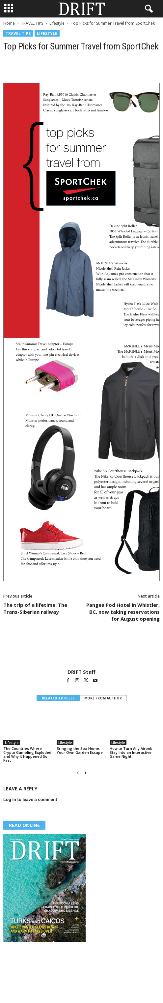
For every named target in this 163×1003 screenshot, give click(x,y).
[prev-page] (78, 773)
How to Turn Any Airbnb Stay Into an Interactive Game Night (131, 752)
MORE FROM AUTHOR (103, 698)
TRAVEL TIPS (32, 23)
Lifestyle (57, 23)
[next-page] (85, 773)
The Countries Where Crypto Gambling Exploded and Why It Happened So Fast (27, 754)
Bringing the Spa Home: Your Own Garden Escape (80, 750)
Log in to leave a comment (30, 799)
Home (9, 23)
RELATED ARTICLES (58, 698)
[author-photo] (81, 649)
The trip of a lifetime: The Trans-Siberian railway (35, 608)
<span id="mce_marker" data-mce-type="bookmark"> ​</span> (81, 332)
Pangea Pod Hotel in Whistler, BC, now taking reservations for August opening (123, 612)
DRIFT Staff (81, 671)
